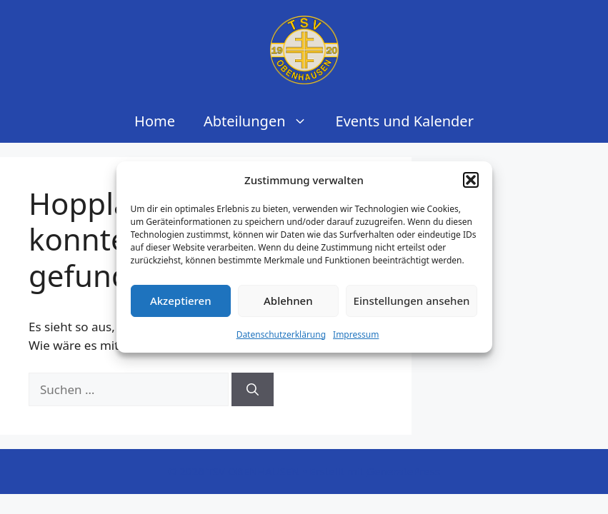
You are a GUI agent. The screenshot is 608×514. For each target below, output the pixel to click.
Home (154, 121)
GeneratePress (403, 471)
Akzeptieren (180, 300)
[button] (471, 180)
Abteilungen (263, 121)
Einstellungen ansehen (412, 300)
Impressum (356, 334)
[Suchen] (252, 390)
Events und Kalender (405, 121)
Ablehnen (288, 300)
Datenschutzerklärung (281, 334)
